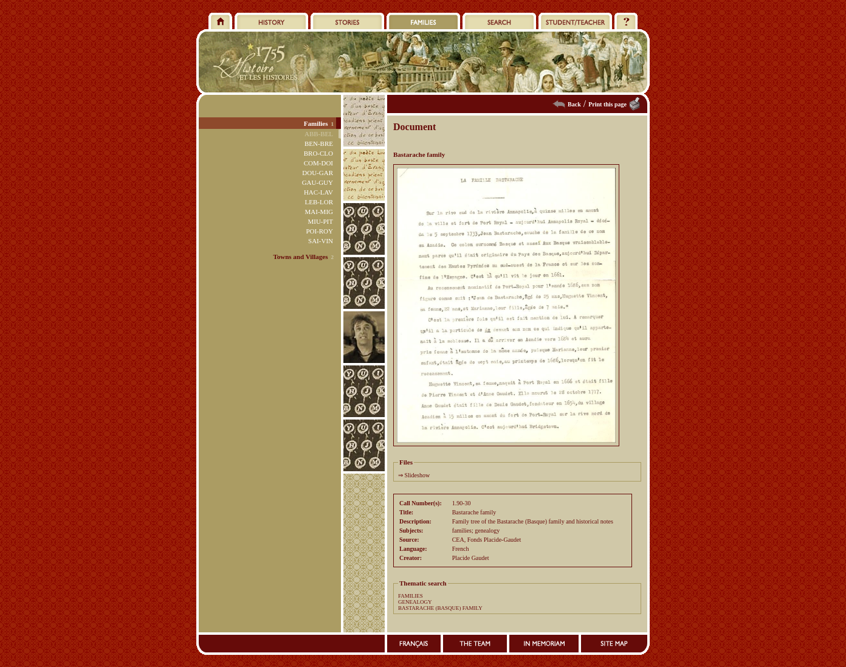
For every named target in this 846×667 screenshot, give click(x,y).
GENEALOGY (415, 602)
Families (316, 123)
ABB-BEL (318, 133)
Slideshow (417, 475)
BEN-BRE (318, 143)
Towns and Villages (300, 256)
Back (574, 104)
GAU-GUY (317, 182)
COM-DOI (318, 163)
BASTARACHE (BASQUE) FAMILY (440, 608)
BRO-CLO (318, 153)
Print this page (607, 104)
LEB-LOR (319, 202)
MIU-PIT (320, 221)
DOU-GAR (317, 172)
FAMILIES (410, 596)
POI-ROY (319, 231)
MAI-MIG (319, 211)
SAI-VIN (320, 240)
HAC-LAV (318, 192)
